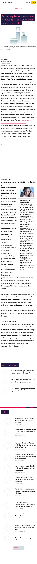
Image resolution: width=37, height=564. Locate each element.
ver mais (18, 548)
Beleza (18, 8)
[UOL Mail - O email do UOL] (27, 3)
